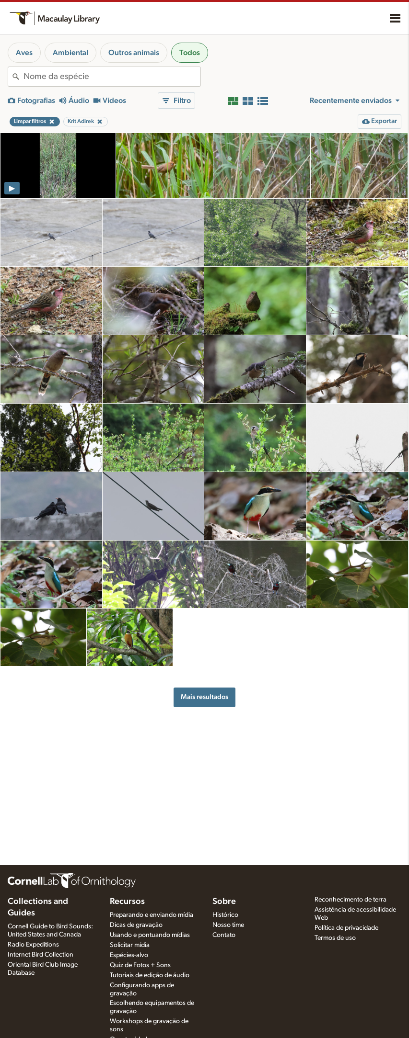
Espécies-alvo (129, 955)
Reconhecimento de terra (350, 899)
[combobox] (111, 76)
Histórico (225, 915)
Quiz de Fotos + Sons (140, 965)
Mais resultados (204, 696)
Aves (24, 52)
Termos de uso (335, 938)
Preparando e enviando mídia (151, 915)
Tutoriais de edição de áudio (149, 975)
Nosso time (228, 925)
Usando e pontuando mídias (150, 935)
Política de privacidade (346, 928)
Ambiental (70, 52)
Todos (189, 52)
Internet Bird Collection (40, 954)
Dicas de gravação (136, 925)
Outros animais (133, 52)
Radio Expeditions (33, 944)
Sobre (224, 901)
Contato (223, 935)
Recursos (127, 901)
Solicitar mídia (130, 945)
